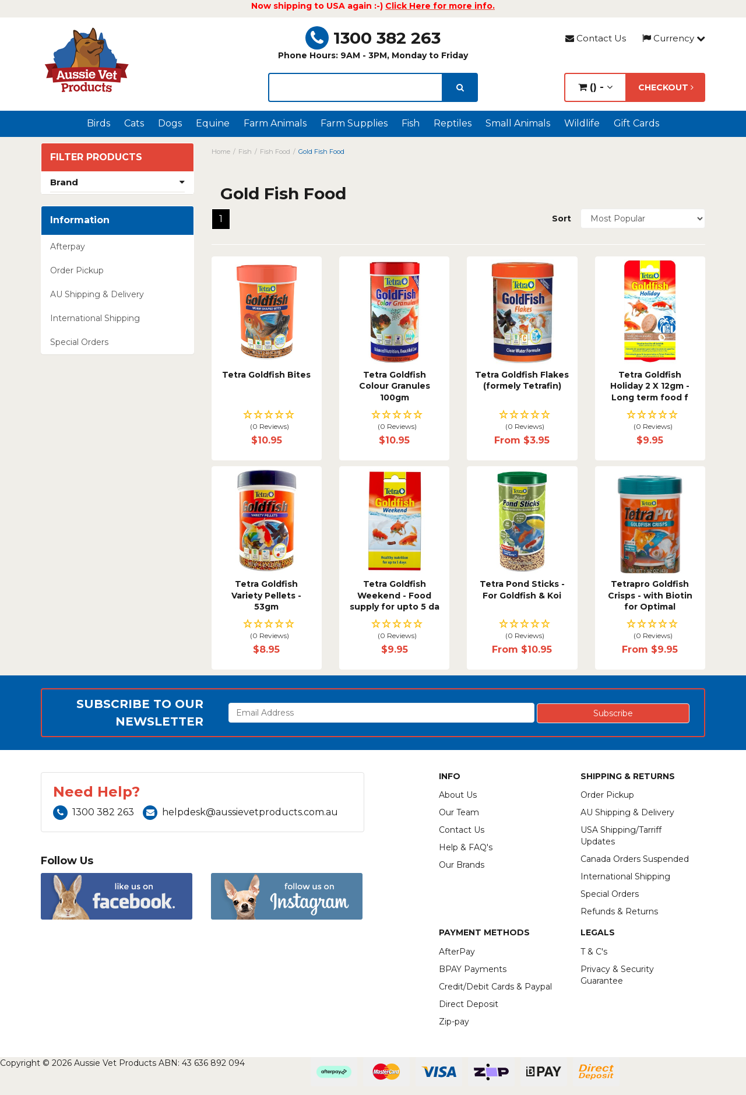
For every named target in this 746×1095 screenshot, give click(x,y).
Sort (561, 218)
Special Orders (79, 342)
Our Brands (461, 865)
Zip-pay (454, 1021)
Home (221, 151)
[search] (460, 87)
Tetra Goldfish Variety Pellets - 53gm (266, 595)
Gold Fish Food (321, 151)
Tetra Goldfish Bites (266, 374)
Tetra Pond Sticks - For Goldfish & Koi (522, 590)
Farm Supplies (354, 123)
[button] (267, 421)
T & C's (593, 951)
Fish (411, 123)
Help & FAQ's (465, 847)
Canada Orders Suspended (634, 859)
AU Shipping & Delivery (97, 294)
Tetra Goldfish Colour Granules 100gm (394, 386)
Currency (673, 38)
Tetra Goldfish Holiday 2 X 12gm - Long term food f (649, 386)
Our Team (459, 812)
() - (595, 87)
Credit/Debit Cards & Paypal (495, 986)
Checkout (666, 87)
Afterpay (67, 246)
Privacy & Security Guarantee (617, 975)
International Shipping (95, 318)
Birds (98, 123)
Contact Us (595, 38)
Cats (134, 123)
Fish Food (275, 151)
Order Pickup (77, 270)
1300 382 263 (373, 38)
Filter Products (96, 157)
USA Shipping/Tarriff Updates (620, 836)
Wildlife (582, 123)
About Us (458, 795)
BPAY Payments (472, 969)
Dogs (170, 123)
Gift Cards (636, 123)
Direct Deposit (468, 1004)
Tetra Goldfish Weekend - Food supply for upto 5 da (394, 595)
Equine (213, 123)
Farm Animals (275, 123)
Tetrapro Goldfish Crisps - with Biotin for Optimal (650, 595)
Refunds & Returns (619, 911)
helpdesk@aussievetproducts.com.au (240, 812)
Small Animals (517, 123)
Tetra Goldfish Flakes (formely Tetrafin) (522, 380)
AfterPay (457, 951)
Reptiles (452, 123)
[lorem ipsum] (355, 87)
